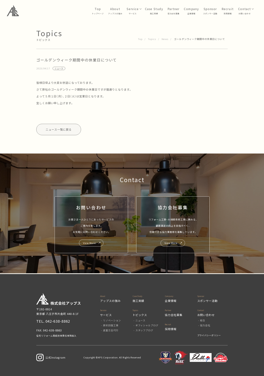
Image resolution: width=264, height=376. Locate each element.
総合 (202, 320)
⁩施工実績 (154, 13)
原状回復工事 (110, 325)
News (165, 39)
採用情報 (228, 13)
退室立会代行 (110, 330)
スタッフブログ (144, 330)
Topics (152, 39)
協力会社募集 (173, 13)
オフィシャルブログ (146, 325)
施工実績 (138, 301)
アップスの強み (115, 13)
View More (89, 243)
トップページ (98, 13)
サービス (133, 13)
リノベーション (112, 320)
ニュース (140, 320)
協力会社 (205, 325)
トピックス (140, 315)
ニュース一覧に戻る (59, 129)
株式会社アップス (58, 299)
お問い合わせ (244, 13)
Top (140, 39)
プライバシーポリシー (209, 335)
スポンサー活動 (210, 13)
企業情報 (191, 13)
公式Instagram (50, 357)
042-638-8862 (57, 321)
